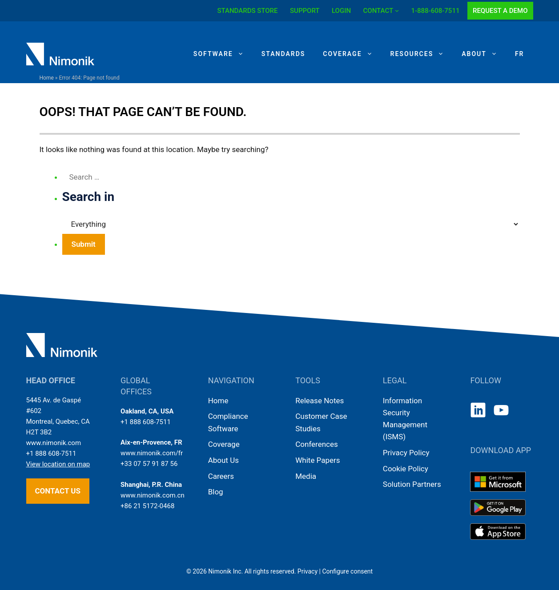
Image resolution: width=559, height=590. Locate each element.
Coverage (352, 54)
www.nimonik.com (53, 443)
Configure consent (347, 571)
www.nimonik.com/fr (152, 453)
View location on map (58, 464)
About (484, 54)
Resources (421, 54)
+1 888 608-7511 (51, 454)
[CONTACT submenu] (397, 10)
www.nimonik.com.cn (153, 495)
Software (223, 54)
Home (47, 78)
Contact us (57, 490)
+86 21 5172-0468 (147, 506)
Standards (283, 53)
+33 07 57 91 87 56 (149, 464)
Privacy (308, 571)
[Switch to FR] (519, 54)
